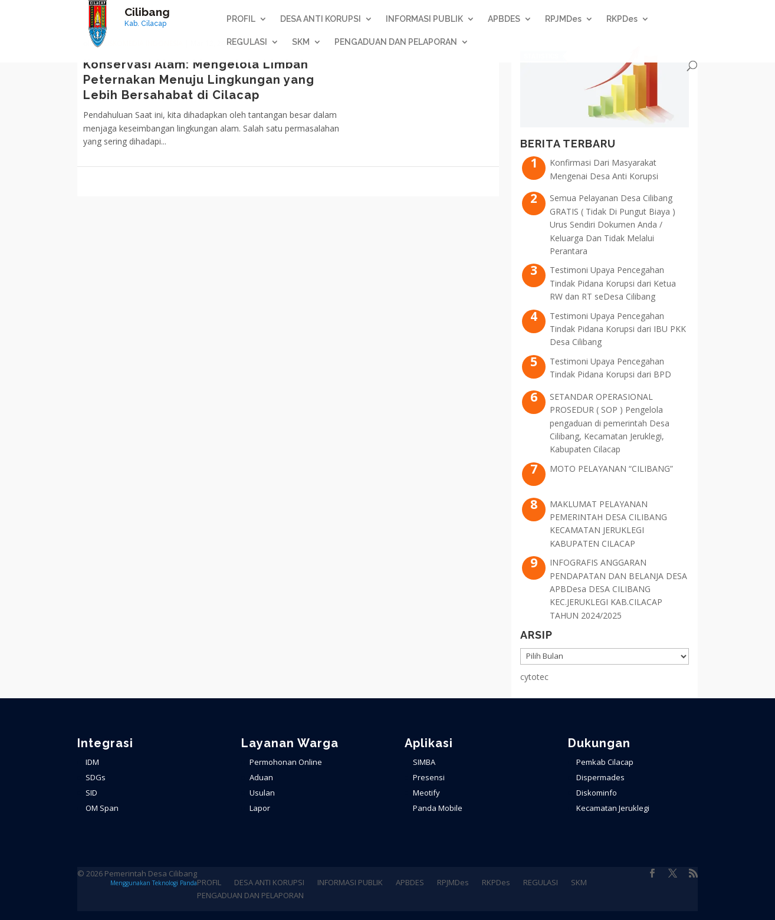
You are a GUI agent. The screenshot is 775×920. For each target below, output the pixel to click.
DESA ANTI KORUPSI (320, 19)
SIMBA (424, 762)
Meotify (426, 792)
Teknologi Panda (174, 883)
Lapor (259, 808)
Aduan (261, 777)
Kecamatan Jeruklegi (612, 808)
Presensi (429, 777)
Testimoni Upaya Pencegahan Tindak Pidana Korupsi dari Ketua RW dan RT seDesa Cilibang (613, 283)
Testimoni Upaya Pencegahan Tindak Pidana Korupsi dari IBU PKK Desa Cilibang (618, 329)
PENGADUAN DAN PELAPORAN (395, 42)
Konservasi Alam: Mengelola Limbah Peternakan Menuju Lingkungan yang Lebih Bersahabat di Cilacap (198, 79)
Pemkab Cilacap (604, 762)
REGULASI (246, 42)
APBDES (504, 19)
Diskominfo (596, 792)
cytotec (534, 676)
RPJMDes (563, 19)
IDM (92, 762)
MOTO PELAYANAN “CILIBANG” (611, 468)
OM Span (102, 808)
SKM (301, 42)
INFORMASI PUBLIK (424, 19)
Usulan (262, 792)
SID (91, 792)
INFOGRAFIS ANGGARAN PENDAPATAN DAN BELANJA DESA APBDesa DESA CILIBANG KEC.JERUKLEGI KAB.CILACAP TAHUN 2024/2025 (618, 589)
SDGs (96, 777)
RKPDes (622, 19)
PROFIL (240, 19)
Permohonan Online (285, 762)
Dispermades (600, 777)
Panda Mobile (437, 808)
